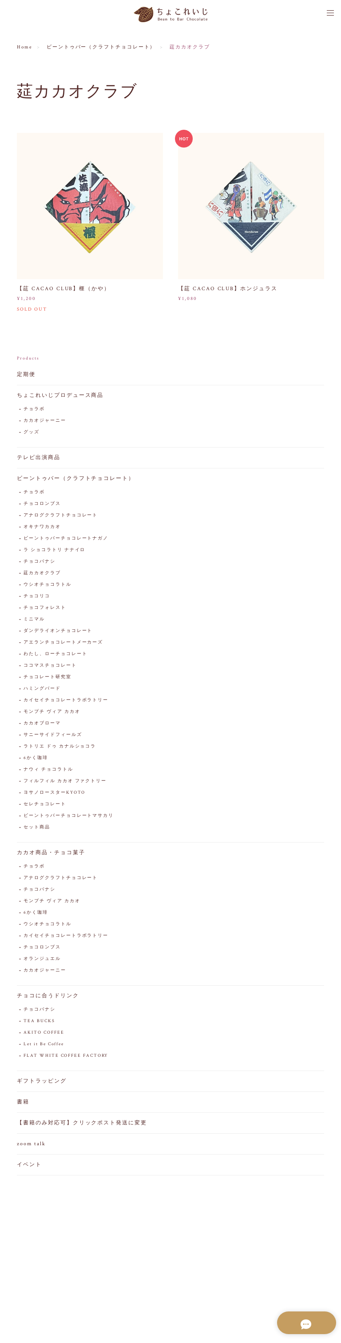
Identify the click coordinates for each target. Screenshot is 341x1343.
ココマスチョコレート (50, 666)
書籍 (23, 1102)
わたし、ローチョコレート (55, 654)
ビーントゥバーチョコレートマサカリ (69, 816)
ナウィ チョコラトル (48, 770)
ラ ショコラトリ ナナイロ (54, 550)
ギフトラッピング (41, 1081)
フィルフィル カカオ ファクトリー (65, 781)
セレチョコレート (45, 804)
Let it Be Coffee (44, 1044)
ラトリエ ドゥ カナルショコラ (60, 747)
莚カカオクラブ (42, 573)
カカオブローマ (42, 724)
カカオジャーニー (45, 421)
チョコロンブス (42, 504)
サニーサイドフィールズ (53, 735)
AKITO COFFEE (44, 1033)
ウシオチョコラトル (47, 585)
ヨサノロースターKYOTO (54, 793)
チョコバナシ (40, 562)
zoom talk (31, 1144)
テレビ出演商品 (38, 458)
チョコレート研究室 (47, 677)
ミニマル (34, 620)
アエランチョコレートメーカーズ (63, 643)
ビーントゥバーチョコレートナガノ (66, 539)
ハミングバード (42, 689)
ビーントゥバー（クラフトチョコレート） (101, 47)
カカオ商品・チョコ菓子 (51, 853)
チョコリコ (37, 597)
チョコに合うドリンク (48, 996)
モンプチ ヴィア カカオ (52, 712)
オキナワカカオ (42, 527)
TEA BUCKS (39, 1021)
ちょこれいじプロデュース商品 (60, 395)
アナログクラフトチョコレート (61, 516)
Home (24, 47)
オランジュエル (42, 959)
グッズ (32, 433)
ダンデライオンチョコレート (58, 631)
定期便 (26, 375)
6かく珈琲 (36, 758)
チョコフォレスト (45, 608)
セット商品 (37, 828)
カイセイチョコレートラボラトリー (66, 700)
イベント (29, 1165)
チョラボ (34, 409)
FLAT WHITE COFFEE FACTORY (66, 1056)
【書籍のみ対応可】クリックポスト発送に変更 (82, 1123)
